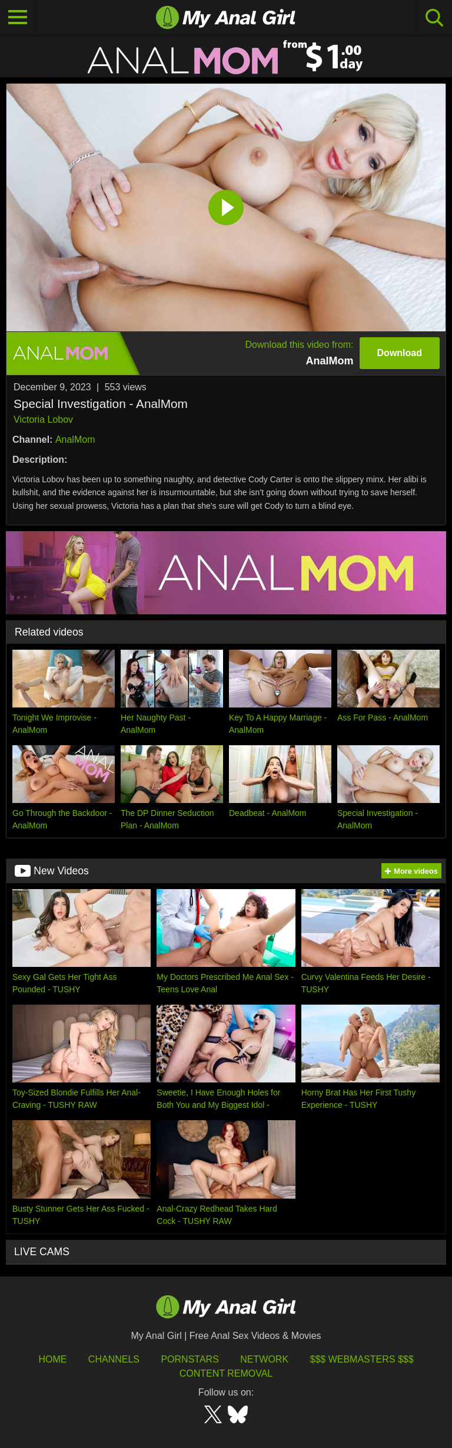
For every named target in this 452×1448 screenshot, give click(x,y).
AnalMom (75, 440)
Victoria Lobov (43, 419)
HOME (52, 1359)
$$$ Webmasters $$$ (362, 1359)
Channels (113, 1359)
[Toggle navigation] (17, 17)
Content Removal (226, 1373)
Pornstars (189, 1359)
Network (264, 1359)
